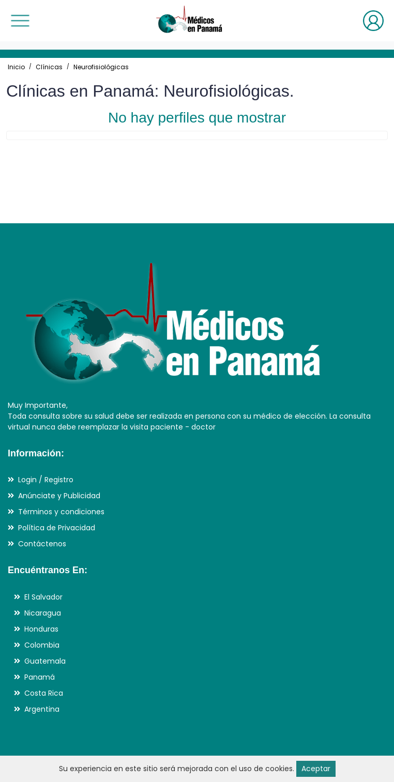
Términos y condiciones (61, 512)
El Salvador (43, 597)
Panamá (39, 677)
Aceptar (315, 768)
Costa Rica (43, 693)
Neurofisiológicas (101, 67)
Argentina (41, 709)
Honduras (41, 629)
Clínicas (49, 67)
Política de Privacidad (56, 528)
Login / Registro (45, 479)
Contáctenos (42, 544)
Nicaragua (42, 613)
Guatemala (45, 661)
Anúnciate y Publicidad (59, 495)
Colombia (41, 645)
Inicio (16, 67)
